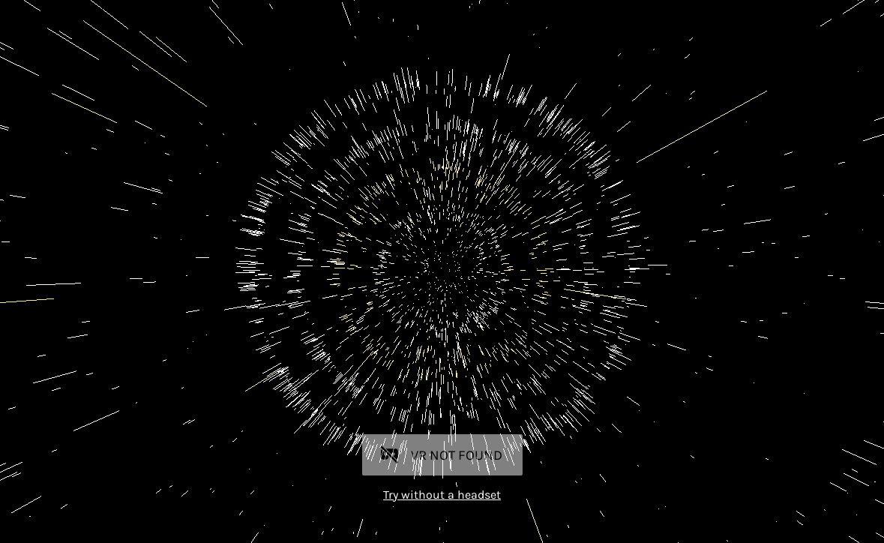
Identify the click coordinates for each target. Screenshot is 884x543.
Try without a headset (442, 495)
